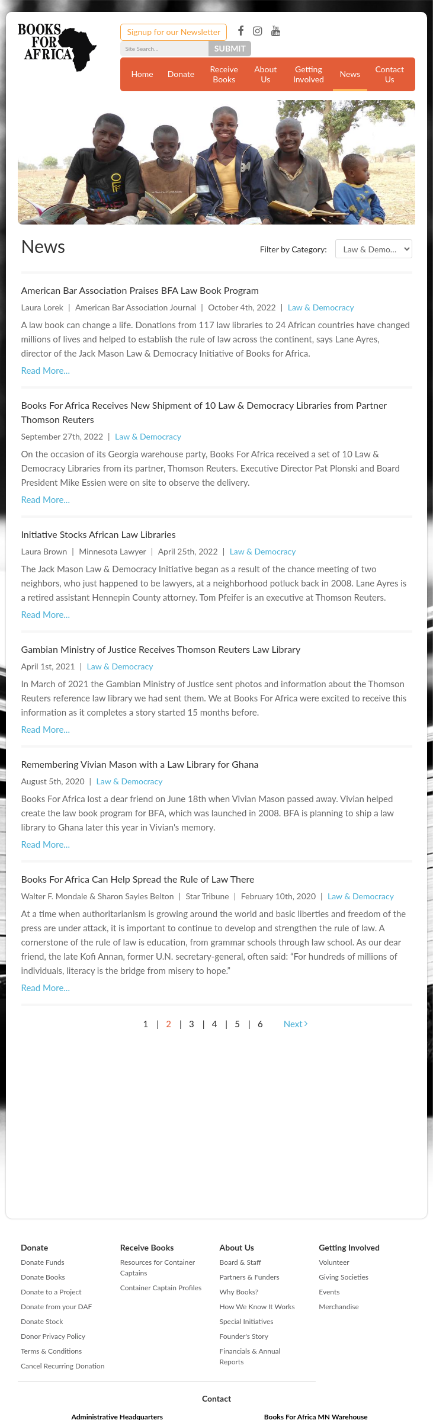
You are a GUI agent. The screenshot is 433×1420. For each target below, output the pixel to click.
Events (329, 1291)
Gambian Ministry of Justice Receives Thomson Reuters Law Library (161, 649)
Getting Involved (308, 74)
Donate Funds (43, 1262)
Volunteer (334, 1262)
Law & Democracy (321, 307)
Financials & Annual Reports (250, 1356)
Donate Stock (42, 1321)
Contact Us (389, 74)
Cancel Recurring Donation (62, 1365)
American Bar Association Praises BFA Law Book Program (140, 290)
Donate (181, 74)
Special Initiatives (247, 1321)
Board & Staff (240, 1262)
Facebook (240, 31)
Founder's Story (244, 1336)
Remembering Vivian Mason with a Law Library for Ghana (140, 764)
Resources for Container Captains (157, 1267)
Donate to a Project (51, 1291)
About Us (265, 74)
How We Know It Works (257, 1306)
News (350, 74)
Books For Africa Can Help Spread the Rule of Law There (138, 878)
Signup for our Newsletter (173, 32)
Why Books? (239, 1291)
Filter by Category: (293, 249)
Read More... (45, 370)
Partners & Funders (250, 1276)
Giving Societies (343, 1276)
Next (296, 1023)
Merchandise (339, 1306)
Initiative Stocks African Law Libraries (98, 534)
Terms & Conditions (51, 1351)
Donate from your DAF (56, 1306)
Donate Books (43, 1276)
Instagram (257, 31)
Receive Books (224, 74)
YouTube (276, 31)
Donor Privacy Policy (53, 1336)
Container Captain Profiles (160, 1287)
